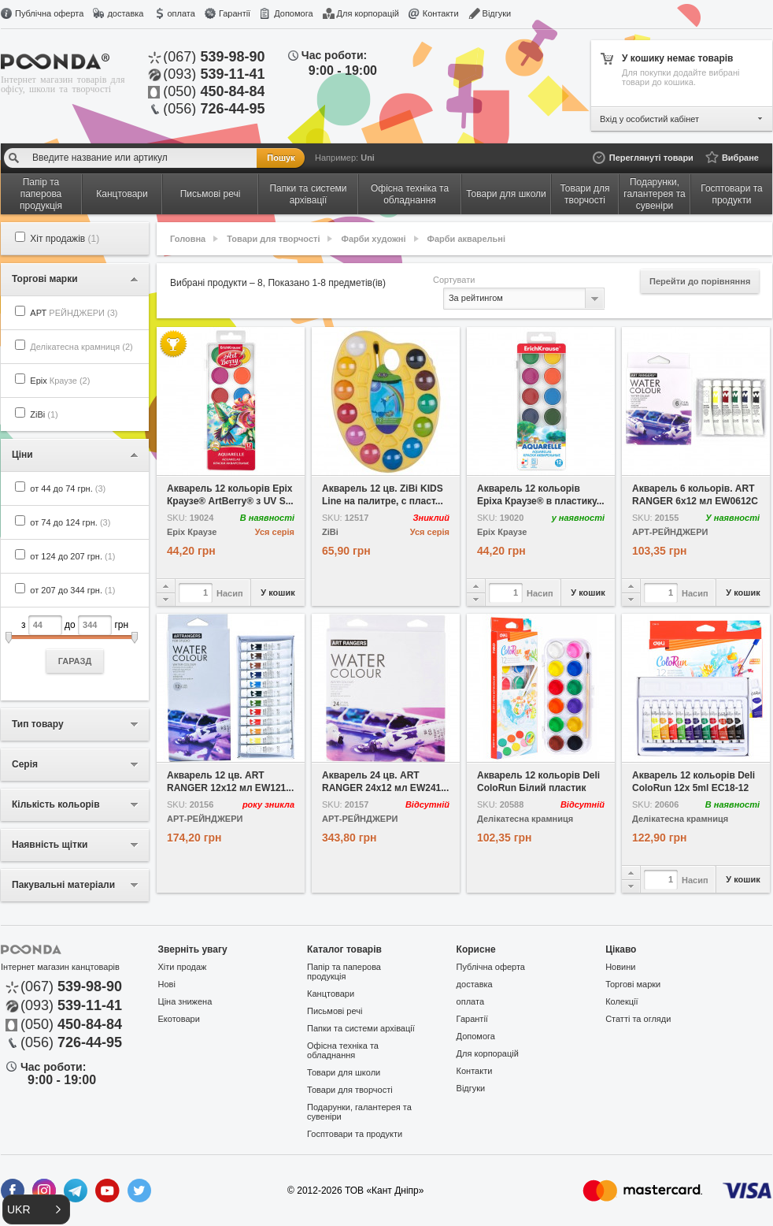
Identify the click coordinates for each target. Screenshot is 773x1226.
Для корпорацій (368, 13)
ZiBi (43, 414)
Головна (187, 238)
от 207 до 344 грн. (72, 590)
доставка (125, 13)
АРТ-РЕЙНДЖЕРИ (670, 532)
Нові (167, 984)
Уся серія (274, 532)
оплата (180, 13)
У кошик (277, 592)
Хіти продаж (182, 967)
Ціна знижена (185, 1001)
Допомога (293, 13)
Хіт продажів (64, 238)
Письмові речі (334, 1011)
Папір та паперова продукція (344, 971)
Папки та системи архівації (361, 1028)
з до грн (75, 644)
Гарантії (234, 13)
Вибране (740, 157)
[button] (36, 1209)
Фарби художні (374, 238)
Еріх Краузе (191, 532)
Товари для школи (343, 1072)
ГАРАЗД (75, 661)
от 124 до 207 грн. (72, 556)
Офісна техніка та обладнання (343, 1050)
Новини (620, 967)
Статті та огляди (638, 1019)
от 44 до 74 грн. (67, 488)
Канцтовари (330, 993)
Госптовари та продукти (354, 1134)
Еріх (60, 380)
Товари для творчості (273, 238)
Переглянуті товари (651, 157)
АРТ (73, 313)
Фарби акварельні (466, 238)
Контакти (441, 13)
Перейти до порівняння (699, 281)
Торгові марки (632, 984)
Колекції (621, 1001)
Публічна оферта (49, 13)
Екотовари (179, 1019)
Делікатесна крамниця (525, 819)
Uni (368, 157)
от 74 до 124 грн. (70, 522)
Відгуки (497, 13)
